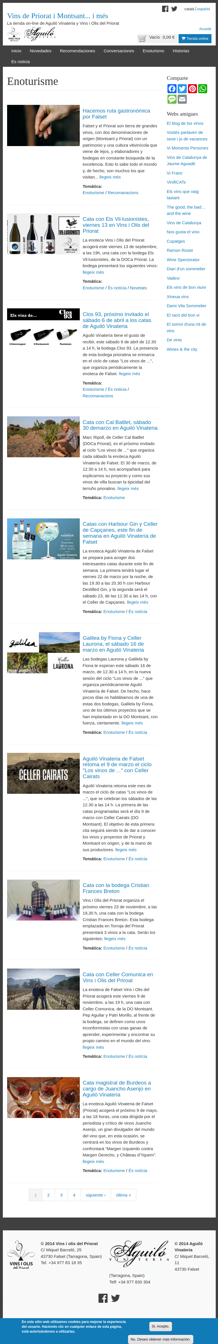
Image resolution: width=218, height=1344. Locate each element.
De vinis (174, 339)
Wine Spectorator (183, 259)
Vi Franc (175, 173)
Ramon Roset (180, 250)
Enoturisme (93, 192)
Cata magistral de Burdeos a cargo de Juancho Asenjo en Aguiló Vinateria (117, 1089)
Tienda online (195, 38)
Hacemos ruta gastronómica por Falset (116, 114)
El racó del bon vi (183, 315)
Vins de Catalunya (184, 222)
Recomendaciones (77, 50)
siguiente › (96, 1195)
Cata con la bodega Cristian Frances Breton (116, 888)
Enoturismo (153, 50)
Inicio (16, 50)
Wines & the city (182, 349)
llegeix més (109, 177)
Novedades (40, 50)
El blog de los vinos (185, 123)
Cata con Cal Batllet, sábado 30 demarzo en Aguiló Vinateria (120, 425)
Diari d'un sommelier (186, 268)
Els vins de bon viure (186, 287)
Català (189, 9)
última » (123, 1195)
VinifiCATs (176, 182)
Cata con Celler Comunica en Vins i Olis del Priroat (118, 977)
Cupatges (176, 241)
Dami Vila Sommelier (187, 305)
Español (203, 9)
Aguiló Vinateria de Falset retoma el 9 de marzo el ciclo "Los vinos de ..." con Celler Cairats (117, 768)
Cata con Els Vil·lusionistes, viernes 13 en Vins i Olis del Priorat (116, 225)
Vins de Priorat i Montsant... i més (57, 16)
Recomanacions (123, 192)
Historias (181, 50)
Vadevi (173, 278)
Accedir (205, 29)
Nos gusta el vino (183, 231)
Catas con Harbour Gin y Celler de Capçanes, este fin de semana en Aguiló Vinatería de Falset (120, 533)
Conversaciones (119, 50)
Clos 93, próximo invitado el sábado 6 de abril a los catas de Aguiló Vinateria (117, 320)
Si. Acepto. (160, 1326)
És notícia (117, 287)
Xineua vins (178, 296)
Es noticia (20, 61)
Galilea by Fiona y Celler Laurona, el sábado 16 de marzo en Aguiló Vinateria (113, 644)
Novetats (138, 287)
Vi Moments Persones (187, 148)
